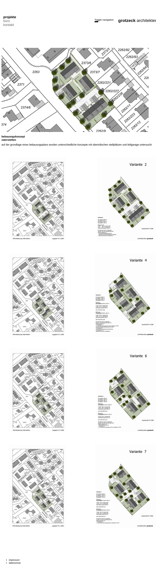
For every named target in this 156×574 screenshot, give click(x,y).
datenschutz (15, 563)
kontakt (8, 25)
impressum (14, 560)
